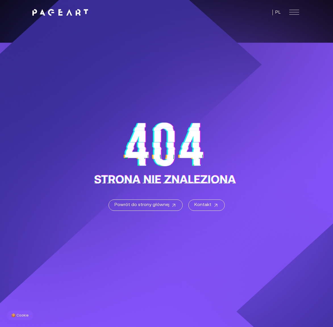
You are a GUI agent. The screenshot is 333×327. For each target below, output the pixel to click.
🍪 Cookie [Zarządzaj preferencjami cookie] (20, 315)
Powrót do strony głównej (146, 205)
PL (278, 12)
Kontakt (206, 205)
